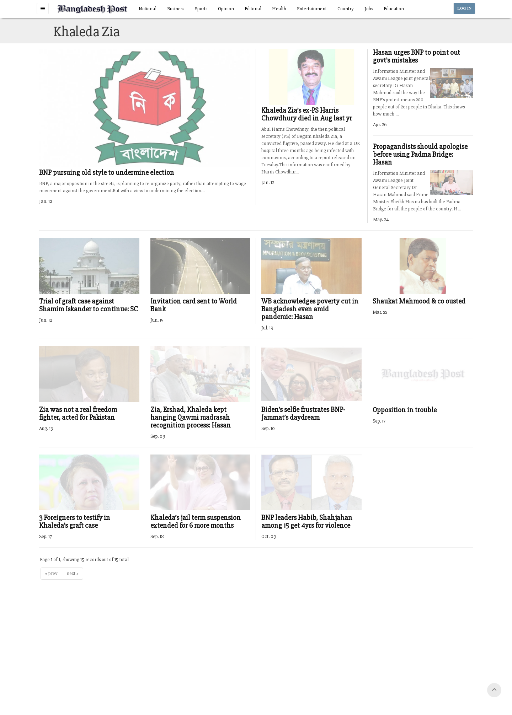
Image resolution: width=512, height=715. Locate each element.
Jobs (368, 9)
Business (175, 9)
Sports (201, 9)
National (147, 9)
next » (72, 573)
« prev (51, 573)
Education (394, 9)
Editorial (253, 9)
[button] (43, 8)
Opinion (226, 9)
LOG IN (464, 8)
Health (279, 9)
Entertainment (312, 9)
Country (345, 9)
